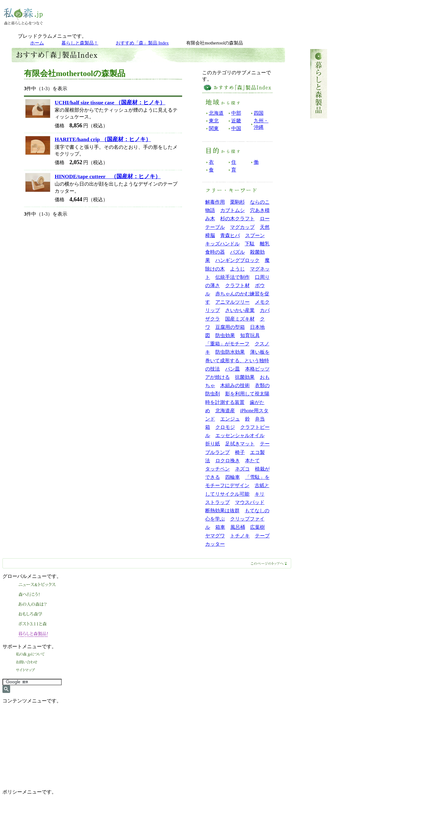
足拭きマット (240, 443)
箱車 (220, 527)
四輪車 (232, 477)
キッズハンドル (222, 243)
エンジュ (230, 418)
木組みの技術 (235, 385)
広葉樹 (257, 527)
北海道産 (225, 410)
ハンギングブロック (237, 260)
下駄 (250, 243)
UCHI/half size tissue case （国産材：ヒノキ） (110, 102)
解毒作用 (215, 202)
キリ (259, 494)
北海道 (216, 113)
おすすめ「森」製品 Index (142, 42)
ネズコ (242, 468)
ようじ (237, 268)
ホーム (37, 42)
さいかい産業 (240, 310)
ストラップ (217, 502)
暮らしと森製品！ (79, 42)
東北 (214, 120)
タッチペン (217, 468)
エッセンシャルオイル (239, 435)
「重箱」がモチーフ (227, 343)
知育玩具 (250, 335)
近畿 (236, 120)
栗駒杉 (237, 202)
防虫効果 (225, 335)
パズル (237, 252)
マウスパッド (249, 502)
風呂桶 (237, 527)
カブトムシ (232, 210)
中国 (236, 128)
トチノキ (240, 535)
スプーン (255, 235)
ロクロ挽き (227, 460)
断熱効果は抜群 (222, 510)
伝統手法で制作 (232, 277)
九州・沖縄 (261, 124)
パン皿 (232, 368)
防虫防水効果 (230, 352)
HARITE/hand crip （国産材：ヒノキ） (103, 139)
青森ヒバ (230, 235)
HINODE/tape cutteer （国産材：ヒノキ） (108, 176)
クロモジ (225, 427)
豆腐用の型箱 (230, 327)
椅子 (240, 452)
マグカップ (242, 227)
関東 (214, 128)
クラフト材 (237, 285)
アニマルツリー (232, 302)
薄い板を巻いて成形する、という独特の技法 (237, 360)
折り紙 (212, 443)
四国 (259, 113)
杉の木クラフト (237, 218)
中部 (236, 113)
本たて (252, 460)
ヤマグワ (215, 535)
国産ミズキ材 (240, 318)
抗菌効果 (245, 377)
